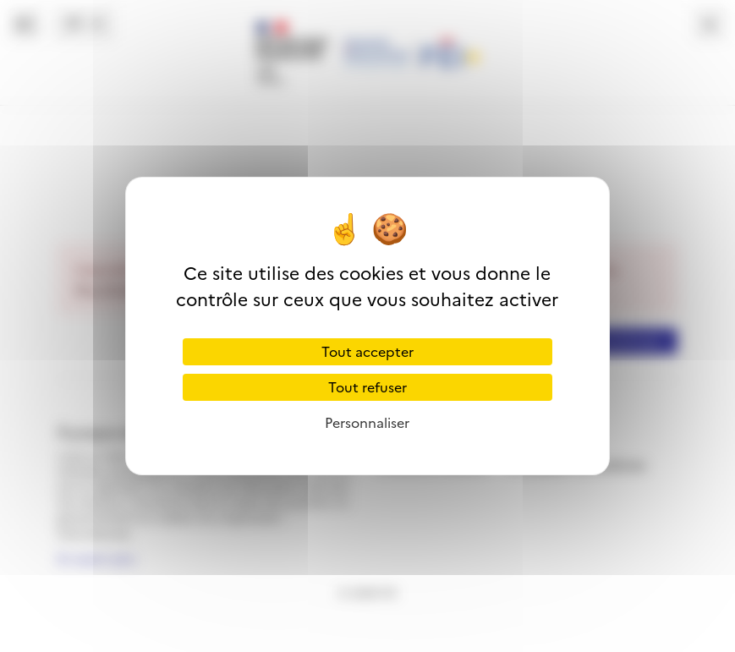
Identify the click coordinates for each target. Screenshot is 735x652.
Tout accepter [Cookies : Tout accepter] (367, 352)
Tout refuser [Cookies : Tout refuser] (367, 387)
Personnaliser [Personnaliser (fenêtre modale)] (367, 423)
